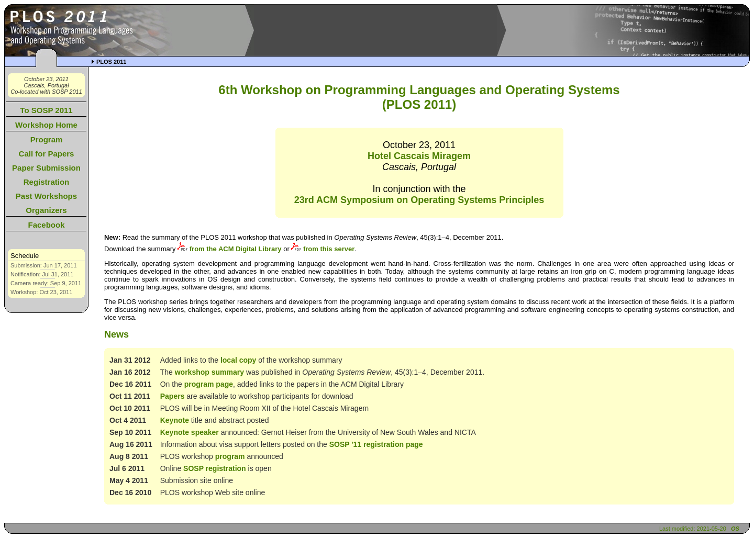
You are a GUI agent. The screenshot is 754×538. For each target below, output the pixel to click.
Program (46, 139)
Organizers (46, 210)
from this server (322, 249)
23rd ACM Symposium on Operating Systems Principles (419, 200)
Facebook (46, 224)
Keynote (174, 420)
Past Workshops (46, 196)
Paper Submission (46, 167)
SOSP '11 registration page (376, 444)
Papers (172, 396)
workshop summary (209, 372)
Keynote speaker (189, 432)
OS (735, 528)
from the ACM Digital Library (229, 249)
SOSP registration (214, 468)
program (230, 456)
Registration (47, 181)
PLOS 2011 (111, 62)
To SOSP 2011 (46, 110)
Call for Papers (46, 153)
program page (208, 384)
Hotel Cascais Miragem (419, 156)
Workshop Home (46, 124)
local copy (238, 360)
